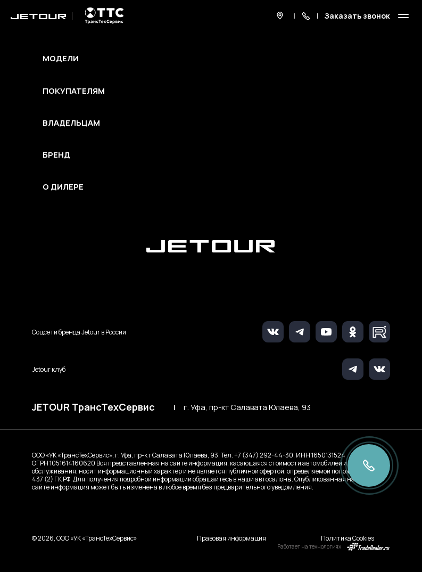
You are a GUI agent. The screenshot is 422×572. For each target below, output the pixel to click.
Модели (61, 58)
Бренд (56, 155)
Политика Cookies (347, 538)
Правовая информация (231, 538)
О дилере (63, 187)
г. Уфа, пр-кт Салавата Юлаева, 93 (247, 407)
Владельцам (71, 123)
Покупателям (74, 91)
